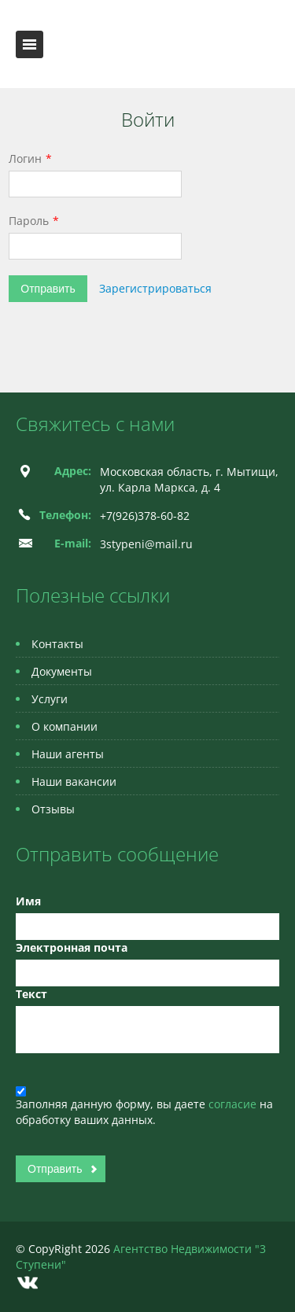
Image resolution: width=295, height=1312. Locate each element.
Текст (31, 993)
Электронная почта (71, 947)
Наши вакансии (73, 781)
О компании (64, 726)
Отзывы (53, 809)
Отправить (47, 288)
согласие (234, 1103)
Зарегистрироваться (155, 288)
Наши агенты (67, 753)
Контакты (57, 643)
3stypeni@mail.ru (146, 543)
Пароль (29, 220)
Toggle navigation (29, 44)
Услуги (49, 698)
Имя (28, 901)
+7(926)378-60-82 (145, 515)
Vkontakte (27, 1282)
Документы (61, 671)
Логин (25, 158)
